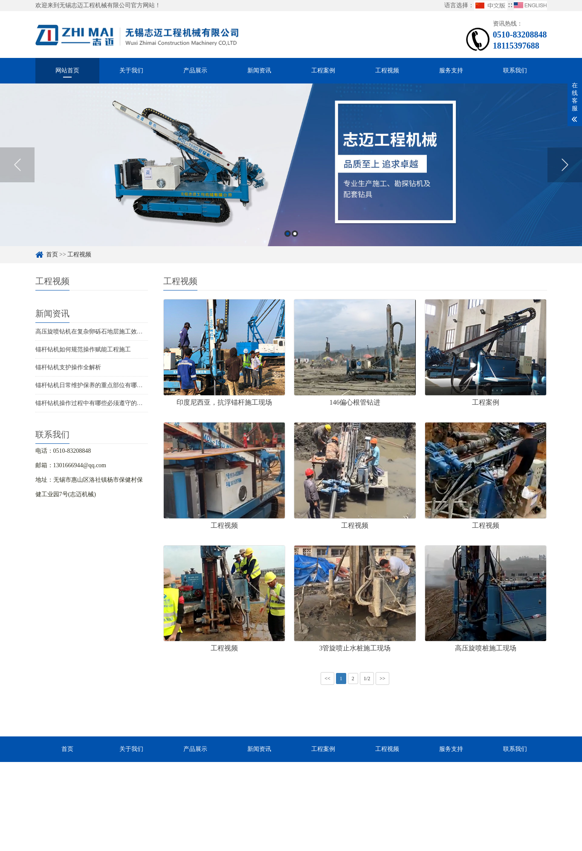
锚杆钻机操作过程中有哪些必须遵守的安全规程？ (101, 403)
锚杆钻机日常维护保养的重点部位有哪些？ (92, 385)
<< (327, 678)
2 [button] (294, 233)
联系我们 (515, 70)
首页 (52, 254)
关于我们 (131, 70)
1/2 (367, 678)
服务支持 (451, 70)
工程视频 (387, 70)
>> (382, 678)
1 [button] (287, 233)
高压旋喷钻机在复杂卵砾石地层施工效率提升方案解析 (107, 331)
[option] (291, 164)
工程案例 (323, 70)
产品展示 (195, 70)
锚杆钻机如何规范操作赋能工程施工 (83, 349)
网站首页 (67, 70)
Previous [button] (17, 164)
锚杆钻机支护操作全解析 (68, 367)
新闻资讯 (259, 70)
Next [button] (564, 164)
